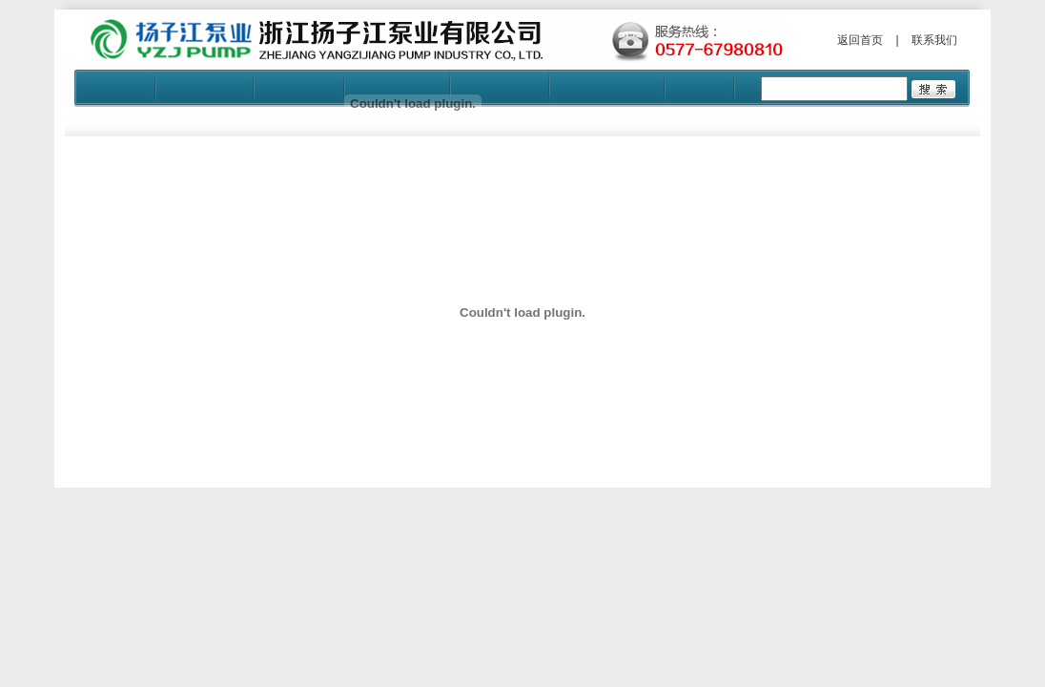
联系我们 (934, 40)
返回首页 (860, 40)
